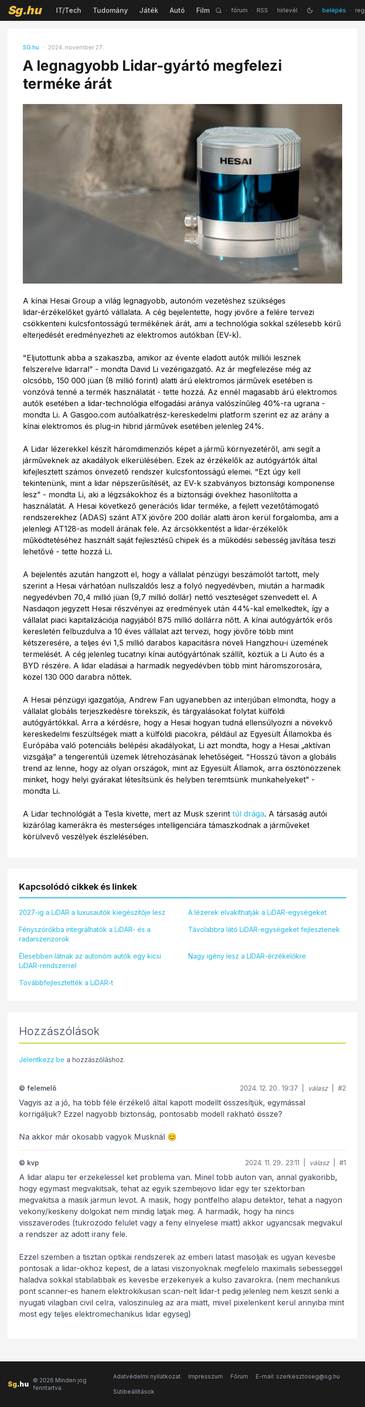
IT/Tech (68, 10)
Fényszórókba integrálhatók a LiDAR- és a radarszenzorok (85, 934)
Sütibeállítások (133, 1391)
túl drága (248, 813)
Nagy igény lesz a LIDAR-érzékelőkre (247, 956)
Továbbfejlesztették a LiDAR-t (66, 983)
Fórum (239, 1376)
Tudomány (110, 10)
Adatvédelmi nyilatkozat (147, 1376)
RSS (262, 10)
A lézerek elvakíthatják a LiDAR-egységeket (257, 912)
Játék (148, 10)
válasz (318, 1088)
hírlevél (287, 10)
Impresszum (205, 1376)
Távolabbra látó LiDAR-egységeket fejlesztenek (264, 929)
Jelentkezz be (42, 1059)
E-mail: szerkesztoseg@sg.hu (298, 1376)
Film (203, 10)
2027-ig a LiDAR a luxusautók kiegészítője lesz (92, 912)
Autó (177, 10)
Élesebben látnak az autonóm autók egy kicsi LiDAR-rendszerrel (90, 961)
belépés (334, 10)
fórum (239, 10)
